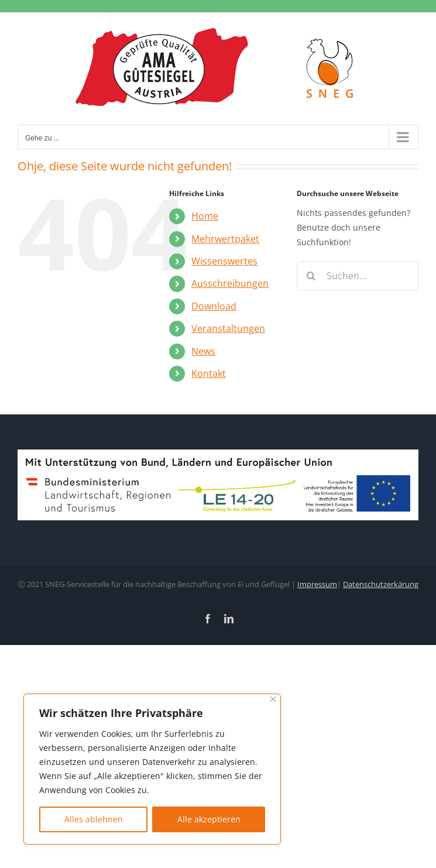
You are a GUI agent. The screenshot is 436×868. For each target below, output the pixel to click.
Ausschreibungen (230, 283)
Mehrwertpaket (225, 238)
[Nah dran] (273, 699)
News (203, 351)
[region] (152, 769)
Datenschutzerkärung (380, 584)
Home (204, 216)
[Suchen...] (357, 275)
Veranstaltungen (228, 328)
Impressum (317, 584)
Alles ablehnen (93, 819)
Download (213, 306)
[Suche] (311, 275)
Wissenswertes (224, 261)
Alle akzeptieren (209, 819)
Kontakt (208, 373)
